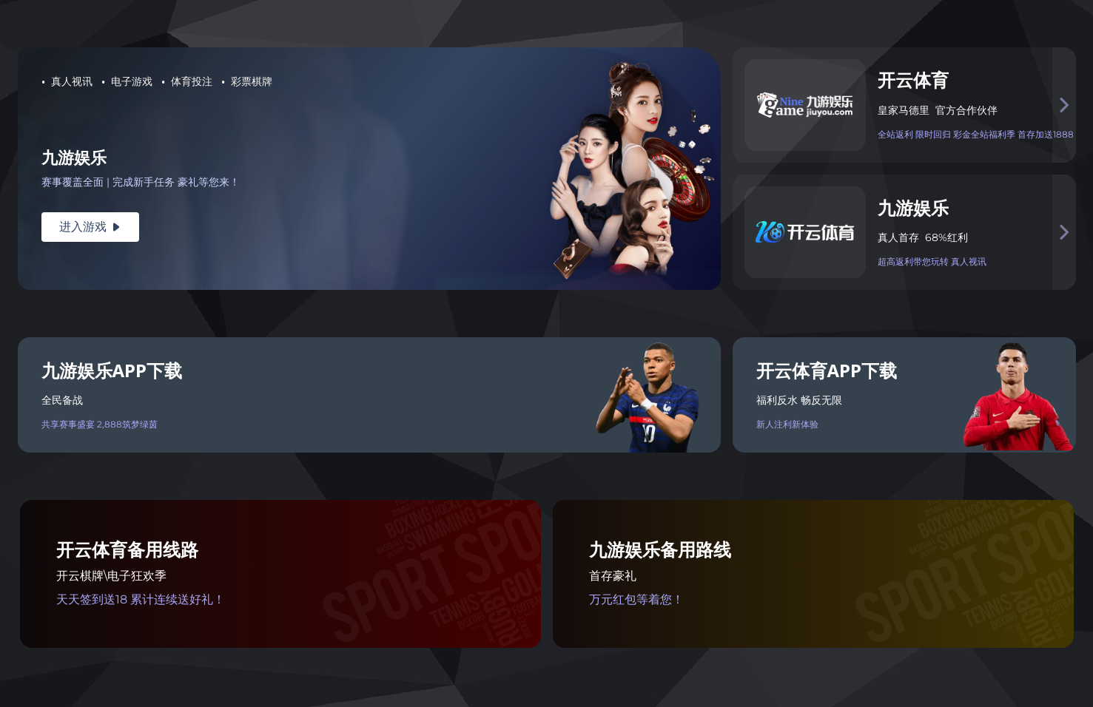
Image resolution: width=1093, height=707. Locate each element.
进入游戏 (90, 227)
